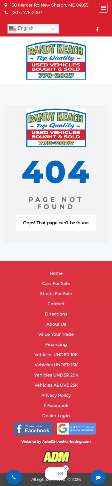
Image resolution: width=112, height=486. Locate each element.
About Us (56, 324)
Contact (56, 304)
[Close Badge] (66, 468)
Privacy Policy (56, 395)
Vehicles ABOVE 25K (56, 385)
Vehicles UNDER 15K (56, 365)
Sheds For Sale (56, 293)
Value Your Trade (56, 334)
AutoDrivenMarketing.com (66, 441)
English (21, 28)
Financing (56, 344)
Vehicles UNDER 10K (56, 354)
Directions (56, 314)
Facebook (56, 405)
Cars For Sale (56, 283)
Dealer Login (56, 415)
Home (56, 273)
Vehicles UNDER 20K (56, 375)
